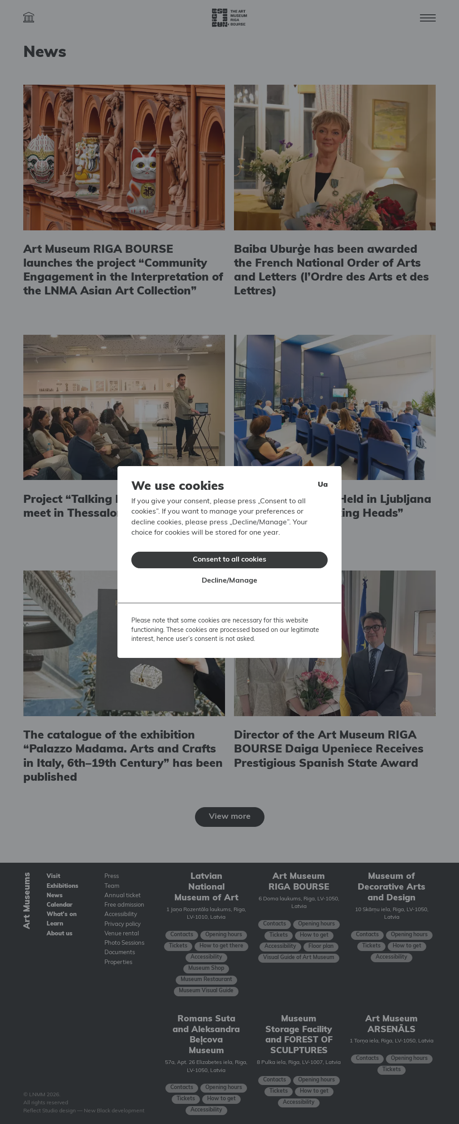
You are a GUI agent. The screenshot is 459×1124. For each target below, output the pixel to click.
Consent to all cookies (229, 554)
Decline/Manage (229, 575)
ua (323, 479)
